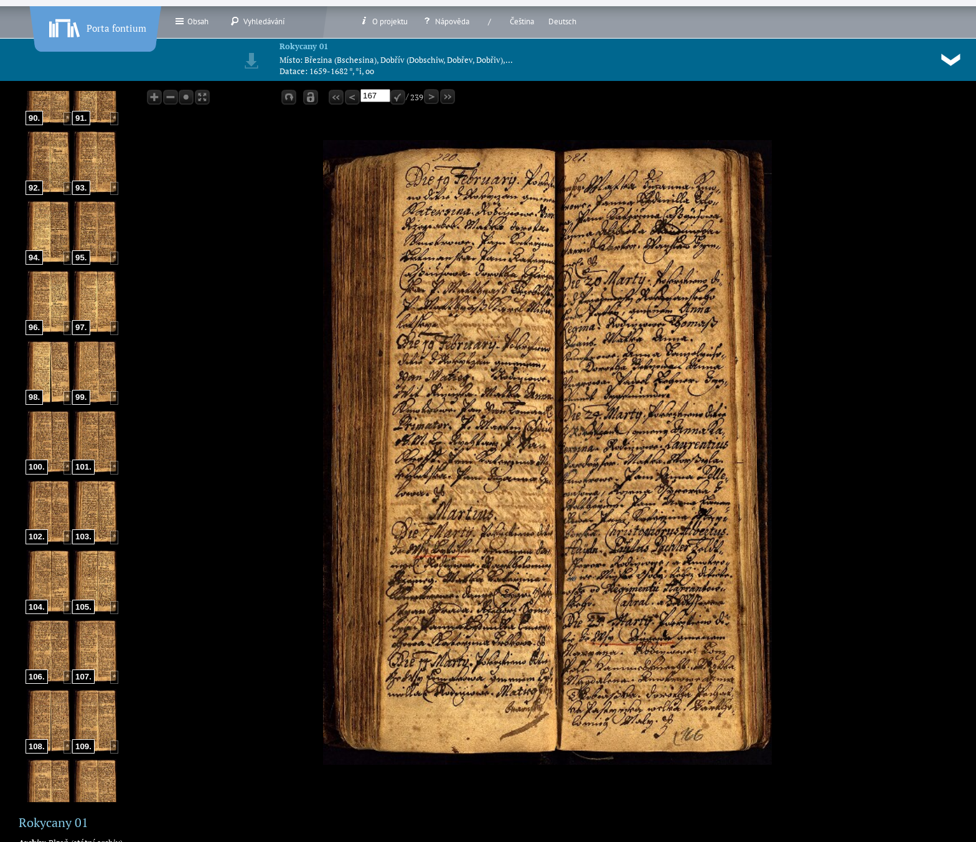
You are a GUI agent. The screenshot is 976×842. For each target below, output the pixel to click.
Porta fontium (96, 25)
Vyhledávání (257, 21)
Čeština (522, 21)
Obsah (191, 21)
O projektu (383, 21)
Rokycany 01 (303, 46)
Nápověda (445, 21)
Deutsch (562, 21)
